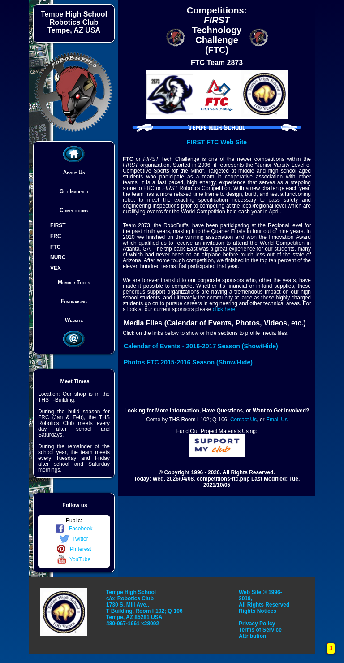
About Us (74, 172)
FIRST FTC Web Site (217, 142)
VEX (55, 268)
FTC (55, 246)
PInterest (73, 549)
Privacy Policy (257, 623)
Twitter (74, 539)
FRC (55, 236)
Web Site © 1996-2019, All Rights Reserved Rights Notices (264, 601)
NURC (58, 257)
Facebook (73, 528)
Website (74, 320)
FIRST (58, 225)
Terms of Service (260, 630)
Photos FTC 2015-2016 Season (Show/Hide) (188, 362)
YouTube (73, 559)
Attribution (252, 636)
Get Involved (74, 191)
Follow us (74, 505)
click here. (225, 309)
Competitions (74, 210)
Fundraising (74, 301)
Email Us (277, 419)
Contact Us (243, 419)
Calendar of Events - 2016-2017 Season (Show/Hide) (201, 346)
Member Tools (74, 282)
